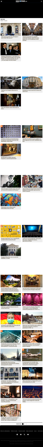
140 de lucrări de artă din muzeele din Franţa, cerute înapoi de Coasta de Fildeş (32, 400)
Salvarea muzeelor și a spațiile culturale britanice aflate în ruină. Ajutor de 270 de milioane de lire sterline (31, 38)
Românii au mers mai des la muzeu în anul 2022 (32, 91)
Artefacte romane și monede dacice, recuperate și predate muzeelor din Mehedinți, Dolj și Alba (10, 140)
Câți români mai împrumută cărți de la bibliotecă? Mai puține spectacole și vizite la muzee (32, 190)
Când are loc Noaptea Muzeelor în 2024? (9, 91)
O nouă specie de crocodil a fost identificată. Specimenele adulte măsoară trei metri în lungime (31, 363)
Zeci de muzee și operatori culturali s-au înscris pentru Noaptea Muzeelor (32, 289)
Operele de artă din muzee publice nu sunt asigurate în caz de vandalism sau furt (32, 140)
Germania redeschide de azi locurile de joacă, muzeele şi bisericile (10, 326)
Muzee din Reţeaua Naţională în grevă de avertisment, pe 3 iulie (32, 381)
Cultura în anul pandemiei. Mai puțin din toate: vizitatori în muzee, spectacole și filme (32, 240)
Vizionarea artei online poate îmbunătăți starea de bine (8, 208)
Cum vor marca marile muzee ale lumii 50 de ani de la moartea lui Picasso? (10, 189)
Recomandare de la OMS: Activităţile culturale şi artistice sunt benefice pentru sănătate (32, 345)
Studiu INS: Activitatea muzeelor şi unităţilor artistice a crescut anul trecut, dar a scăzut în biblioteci (9, 419)
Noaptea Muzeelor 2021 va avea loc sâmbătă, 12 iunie (9, 257)
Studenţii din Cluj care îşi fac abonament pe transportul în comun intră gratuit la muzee (10, 363)
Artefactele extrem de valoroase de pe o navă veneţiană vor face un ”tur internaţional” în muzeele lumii (10, 345)
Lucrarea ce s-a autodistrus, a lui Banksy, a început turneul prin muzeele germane (9, 400)
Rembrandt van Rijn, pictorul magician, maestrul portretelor (8, 158)
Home (2, 20)
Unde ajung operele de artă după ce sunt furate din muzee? (9, 37)
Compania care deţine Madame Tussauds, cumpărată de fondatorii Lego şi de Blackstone (9, 382)
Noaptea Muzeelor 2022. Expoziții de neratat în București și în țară (10, 239)
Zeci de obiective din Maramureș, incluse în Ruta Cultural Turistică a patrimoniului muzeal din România (10, 290)
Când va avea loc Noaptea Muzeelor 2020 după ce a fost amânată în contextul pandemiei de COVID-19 (31, 308)
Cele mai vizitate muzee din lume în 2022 (10, 108)
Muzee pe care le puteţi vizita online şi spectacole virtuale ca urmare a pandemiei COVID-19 (32, 326)
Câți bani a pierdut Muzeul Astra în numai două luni (9, 307)
